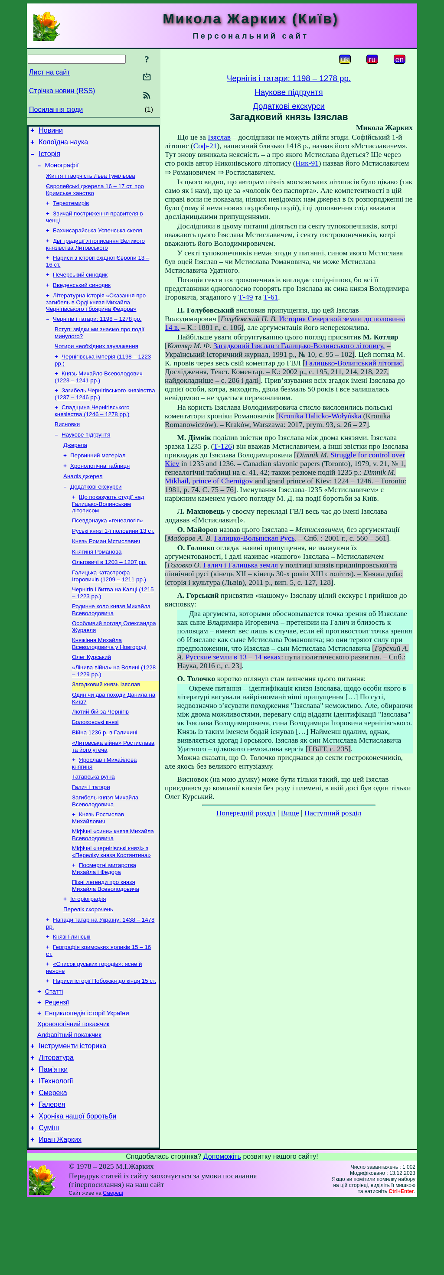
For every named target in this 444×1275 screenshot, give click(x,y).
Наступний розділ (332, 813)
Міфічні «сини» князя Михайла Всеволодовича (113, 882)
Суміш (49, 1201)
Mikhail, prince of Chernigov (209, 481)
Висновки (67, 445)
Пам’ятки (53, 1136)
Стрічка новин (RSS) (62, 91)
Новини (51, 131)
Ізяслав (219, 137)
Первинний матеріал (97, 479)
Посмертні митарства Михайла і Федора (104, 918)
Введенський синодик (82, 298)
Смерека (53, 1162)
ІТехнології (56, 1149)
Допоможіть (222, 1231)
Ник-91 (306, 163)
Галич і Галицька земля (240, 565)
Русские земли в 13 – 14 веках (233, 657)
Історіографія (88, 950)
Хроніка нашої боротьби (77, 1188)
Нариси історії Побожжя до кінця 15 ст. (104, 1037)
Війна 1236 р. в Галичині (104, 774)
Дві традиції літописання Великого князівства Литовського (95, 254)
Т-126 (222, 446)
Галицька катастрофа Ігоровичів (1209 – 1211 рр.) (109, 608)
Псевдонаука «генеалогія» (107, 548)
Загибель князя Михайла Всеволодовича (105, 847)
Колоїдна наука (63, 144)
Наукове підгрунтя (86, 456)
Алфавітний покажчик (69, 1097)
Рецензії (57, 1061)
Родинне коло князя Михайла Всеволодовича (111, 643)
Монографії (62, 170)
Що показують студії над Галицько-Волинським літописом (108, 531)
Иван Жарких (60, 1214)
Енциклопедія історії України (87, 1073)
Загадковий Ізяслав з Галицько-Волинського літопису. (299, 346)
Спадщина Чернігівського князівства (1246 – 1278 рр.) (92, 430)
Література (56, 1123)
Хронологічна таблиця (100, 490)
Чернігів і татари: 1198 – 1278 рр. (97, 333)
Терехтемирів (71, 211)
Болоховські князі (95, 763)
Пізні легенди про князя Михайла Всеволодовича (105, 935)
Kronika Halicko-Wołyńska (320, 416)
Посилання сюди (56, 109)
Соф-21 (205, 146)
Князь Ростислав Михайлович (98, 864)
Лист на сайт (49, 72)
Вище (290, 813)
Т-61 (271, 297)
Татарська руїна (93, 821)
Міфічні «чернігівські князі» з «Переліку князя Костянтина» (111, 900)
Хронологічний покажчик (73, 1085)
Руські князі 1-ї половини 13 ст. (113, 559)
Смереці (113, 1268)
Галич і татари (91, 832)
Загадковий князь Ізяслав (106, 722)
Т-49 (245, 297)
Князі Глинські (72, 990)
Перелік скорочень (88, 961)
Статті (54, 1049)
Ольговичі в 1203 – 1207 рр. (109, 593)
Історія (49, 157)
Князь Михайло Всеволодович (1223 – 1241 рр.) (99, 395)
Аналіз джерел (82, 501)
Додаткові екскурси (96, 512)
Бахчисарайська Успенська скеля (97, 240)
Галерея (52, 1175)
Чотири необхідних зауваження (96, 362)
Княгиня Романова (96, 582)
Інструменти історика (72, 1110)
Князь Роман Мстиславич (106, 570)
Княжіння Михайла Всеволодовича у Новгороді (109, 679)
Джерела (75, 467)
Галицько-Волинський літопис (353, 363)
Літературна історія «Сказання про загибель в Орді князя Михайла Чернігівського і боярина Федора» (96, 316)
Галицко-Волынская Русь (254, 538)
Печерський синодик (80, 287)
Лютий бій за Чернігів (100, 751)
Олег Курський (91, 693)
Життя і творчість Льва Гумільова (90, 182)
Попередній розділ (246, 813)
